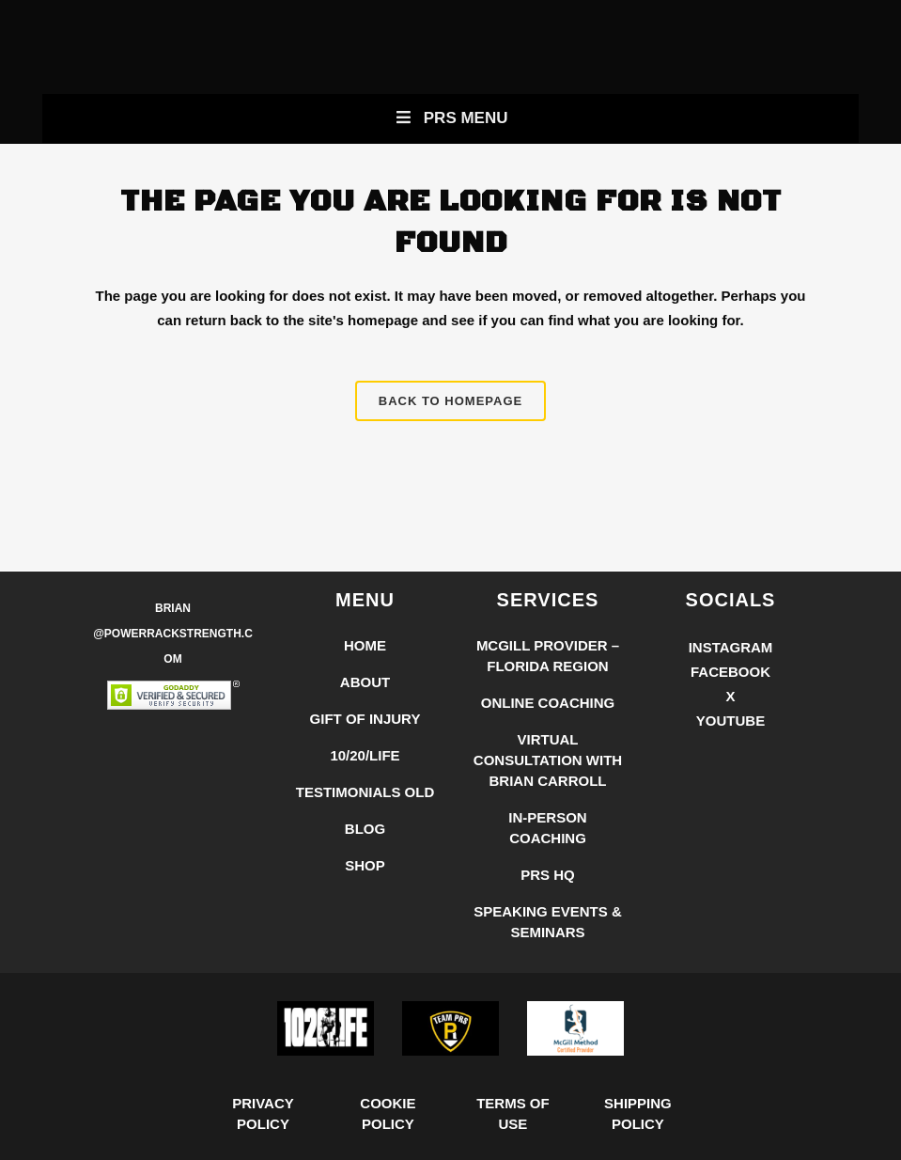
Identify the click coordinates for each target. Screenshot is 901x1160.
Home (365, 645)
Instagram (731, 647)
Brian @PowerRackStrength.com (173, 634)
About (365, 682)
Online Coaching (548, 703)
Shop (365, 865)
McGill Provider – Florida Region (547, 655)
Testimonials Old (365, 792)
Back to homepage (450, 401)
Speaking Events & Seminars (548, 921)
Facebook (730, 672)
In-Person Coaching (547, 827)
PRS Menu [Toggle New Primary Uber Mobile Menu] (450, 118)
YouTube (730, 721)
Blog (365, 829)
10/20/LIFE (364, 755)
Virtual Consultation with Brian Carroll (548, 760)
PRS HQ (547, 875)
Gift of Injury (365, 719)
